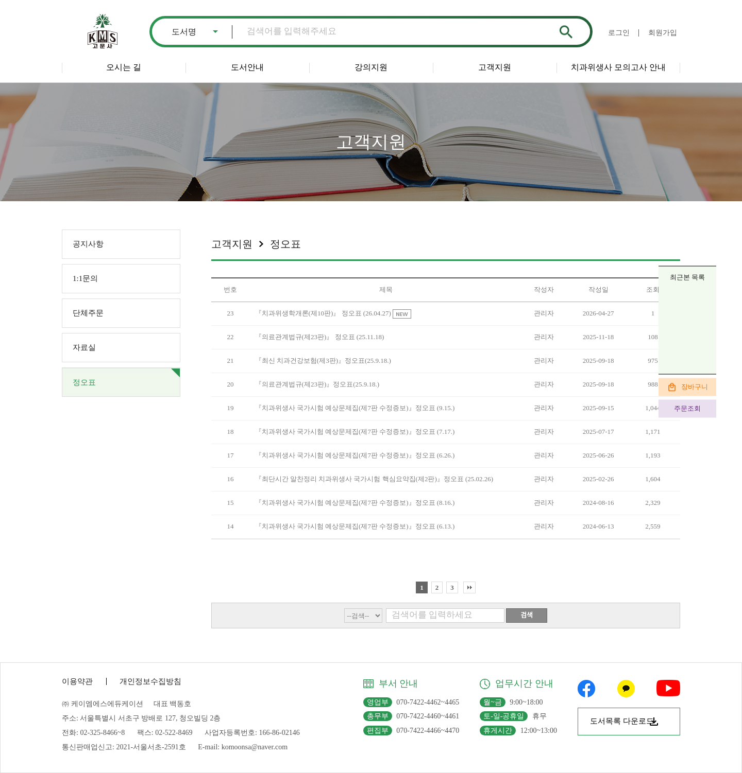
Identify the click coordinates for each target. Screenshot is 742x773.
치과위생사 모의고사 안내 (618, 67)
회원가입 (662, 33)
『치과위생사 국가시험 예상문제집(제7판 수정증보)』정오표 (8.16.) (355, 502)
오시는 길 (123, 67)
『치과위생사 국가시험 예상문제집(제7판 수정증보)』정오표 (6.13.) (355, 526)
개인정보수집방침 (150, 681)
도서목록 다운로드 (622, 721)
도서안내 (247, 67)
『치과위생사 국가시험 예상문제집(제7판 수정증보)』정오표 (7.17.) (355, 431)
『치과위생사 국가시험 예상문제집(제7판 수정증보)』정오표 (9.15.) (355, 408)
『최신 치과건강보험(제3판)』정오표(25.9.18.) (323, 360)
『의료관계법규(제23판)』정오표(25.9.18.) (317, 384)
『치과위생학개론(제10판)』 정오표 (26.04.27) (324, 313)
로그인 (619, 33)
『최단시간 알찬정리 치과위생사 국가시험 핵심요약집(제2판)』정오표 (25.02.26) (374, 479)
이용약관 (77, 681)
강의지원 (371, 67)
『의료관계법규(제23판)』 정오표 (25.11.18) (319, 337)
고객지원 (494, 67)
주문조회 (687, 408)
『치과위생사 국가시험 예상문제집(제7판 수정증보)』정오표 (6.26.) (355, 455)
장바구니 (694, 386)
